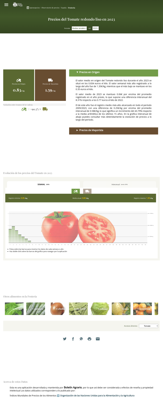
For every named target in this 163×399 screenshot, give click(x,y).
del (89, 28)
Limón (125, 308)
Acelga (18, 308)
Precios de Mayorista (91, 130)
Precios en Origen (89, 72)
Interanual (120, 184)
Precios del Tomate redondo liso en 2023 (81, 19)
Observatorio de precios (50, 8)
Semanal (43, 184)
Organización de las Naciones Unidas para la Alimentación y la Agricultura (97, 395)
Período (67, 28)
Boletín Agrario (18, 4)
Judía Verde (80, 308)
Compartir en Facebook (73, 339)
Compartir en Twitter (64, 339)
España (63, 8)
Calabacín (38, 308)
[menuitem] (79, 28)
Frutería (71, 7)
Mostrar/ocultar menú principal (6, 4)
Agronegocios (35, 8)
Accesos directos (130, 326)
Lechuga (102, 308)
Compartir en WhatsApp (81, 339)
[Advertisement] (81, 52)
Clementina (144, 308)
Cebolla (61, 308)
